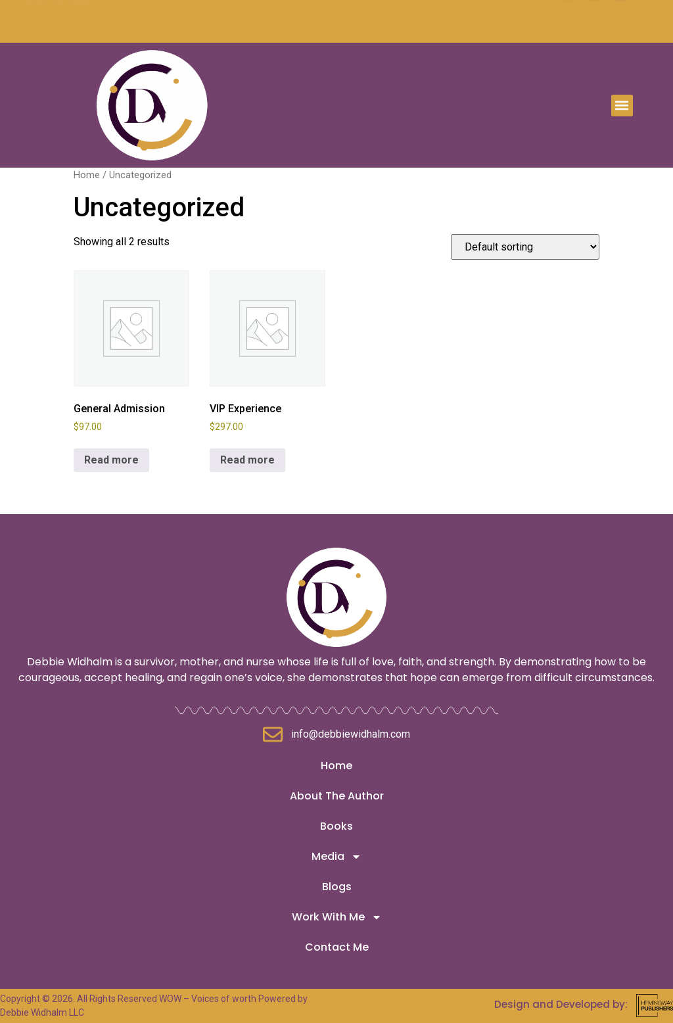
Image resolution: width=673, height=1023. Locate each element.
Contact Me (337, 947)
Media (336, 856)
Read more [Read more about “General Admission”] (111, 460)
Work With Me (337, 917)
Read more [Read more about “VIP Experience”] (247, 460)
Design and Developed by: (561, 1004)
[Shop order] (525, 247)
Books (336, 826)
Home (87, 175)
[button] (622, 102)
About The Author (337, 795)
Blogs (337, 886)
